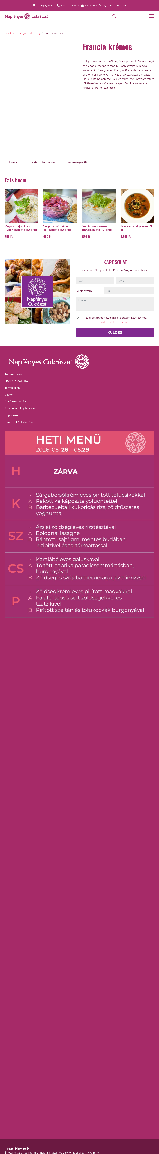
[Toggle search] (114, 16)
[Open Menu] (151, 16)
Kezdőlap (10, 33)
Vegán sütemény (30, 33)
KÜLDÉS (115, 332)
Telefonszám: (84, 291)
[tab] (13, 162)
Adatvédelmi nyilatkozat (116, 322)
